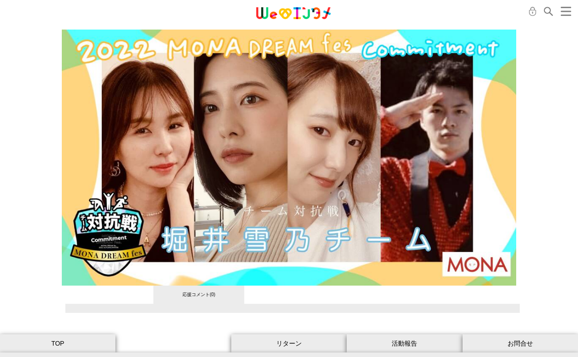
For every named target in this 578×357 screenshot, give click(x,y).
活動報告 (404, 343)
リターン (289, 343)
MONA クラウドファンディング (293, 13)
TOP (58, 343)
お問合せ (520, 343)
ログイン (532, 11)
